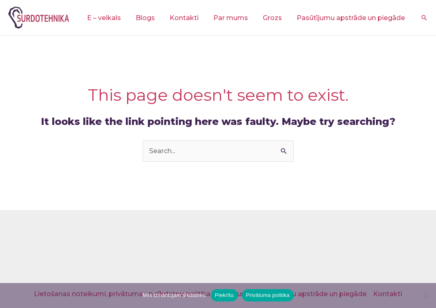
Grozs (274, 18)
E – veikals (113, 18)
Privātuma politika (268, 295)
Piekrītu (224, 295)
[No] (426, 295)
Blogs (152, 18)
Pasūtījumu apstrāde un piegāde (351, 18)
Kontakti (189, 18)
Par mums (234, 18)
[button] (424, 17)
